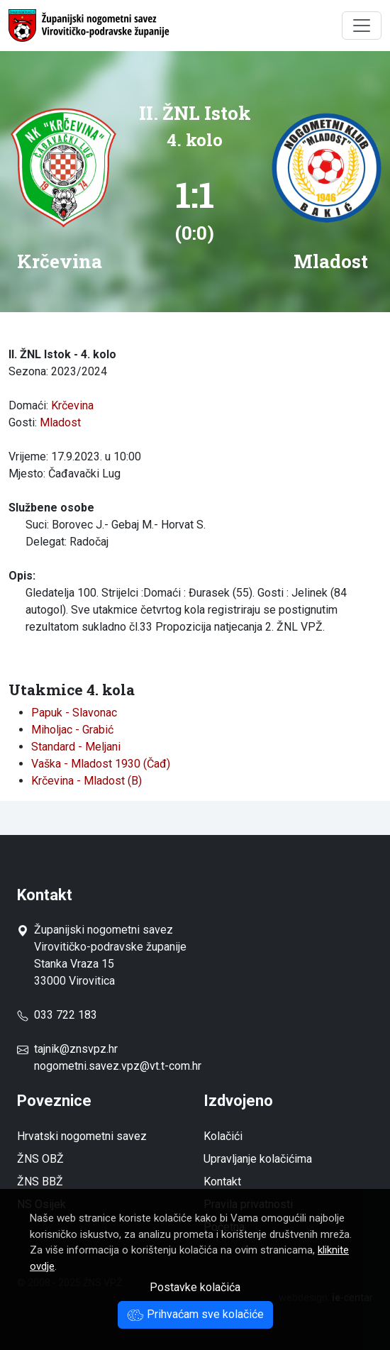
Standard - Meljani (76, 746)
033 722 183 (57, 1015)
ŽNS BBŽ (40, 1181)
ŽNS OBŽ (40, 1159)
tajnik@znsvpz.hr (76, 1049)
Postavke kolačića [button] (195, 1287)
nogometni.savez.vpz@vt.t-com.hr (117, 1066)
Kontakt (222, 1181)
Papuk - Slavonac (74, 712)
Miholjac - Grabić (72, 729)
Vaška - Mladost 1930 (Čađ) (100, 763)
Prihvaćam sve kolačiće (195, 1314)
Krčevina (72, 405)
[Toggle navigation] (361, 25)
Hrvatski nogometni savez (82, 1136)
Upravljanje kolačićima (258, 1159)
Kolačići (223, 1136)
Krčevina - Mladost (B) (86, 780)
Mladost (60, 422)
